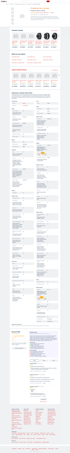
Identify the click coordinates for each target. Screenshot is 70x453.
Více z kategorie (55, 70)
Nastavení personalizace (42, 448)
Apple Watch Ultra (27, 419)
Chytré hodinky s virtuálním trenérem (18, 62)
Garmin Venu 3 (14, 418)
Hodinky (37, 410)
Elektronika (12, 4)
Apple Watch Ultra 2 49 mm (16, 417)
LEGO (32, 433)
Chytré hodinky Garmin (16, 56)
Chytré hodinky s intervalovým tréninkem (34, 62)
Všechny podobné (54, 30)
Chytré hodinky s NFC (31, 56)
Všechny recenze (43, 401)
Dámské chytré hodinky (28, 412)
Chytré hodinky (29, 4)
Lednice (13, 434)
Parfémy (28, 434)
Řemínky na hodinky (39, 412)
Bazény (47, 434)
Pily (31, 434)
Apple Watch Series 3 (27, 422)
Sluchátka (37, 419)
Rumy (25, 434)
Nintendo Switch (43, 433)
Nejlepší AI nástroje (45, 442)
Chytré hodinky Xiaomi (27, 413)
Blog (23, 448)
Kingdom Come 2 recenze (30, 438)
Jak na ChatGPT (30, 442)
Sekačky (34, 434)
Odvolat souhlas (51, 448)
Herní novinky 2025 (15, 438)
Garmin (24, 103)
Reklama (56, 448)
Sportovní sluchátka (51, 422)
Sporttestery (38, 416)
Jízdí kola (38, 434)
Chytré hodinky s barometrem (17, 59)
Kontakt (33, 449)
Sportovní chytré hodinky (47, 56)
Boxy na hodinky (38, 413)
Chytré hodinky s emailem (31, 59)
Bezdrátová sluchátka (51, 419)
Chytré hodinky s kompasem (48, 59)
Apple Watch (26, 410)
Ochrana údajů (34, 448)
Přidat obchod (14, 448)
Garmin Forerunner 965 (16, 415)
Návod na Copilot (23, 442)
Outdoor (43, 434)
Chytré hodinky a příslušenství (20, 4)
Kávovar (52, 433)
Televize (48, 433)
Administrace (28, 448)
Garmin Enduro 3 (15, 426)
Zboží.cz (7, 4)
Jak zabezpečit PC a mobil (41, 438)
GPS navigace (38, 422)
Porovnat (46, 12)
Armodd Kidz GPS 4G (15, 422)
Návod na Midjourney (37, 442)
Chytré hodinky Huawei (52, 412)
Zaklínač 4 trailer (22, 438)
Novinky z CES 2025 (15, 442)
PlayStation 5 (36, 433)
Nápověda (19, 448)
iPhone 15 (28, 433)
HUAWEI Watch (26, 416)
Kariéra (37, 449)
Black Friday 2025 (52, 434)
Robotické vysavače (19, 434)
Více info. (17, 344)
